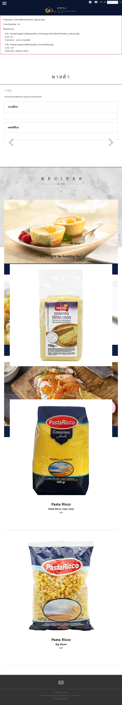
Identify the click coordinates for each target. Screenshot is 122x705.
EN (101, 2)
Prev (11, 142)
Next (111, 142)
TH (105, 2)
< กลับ (8, 91)
